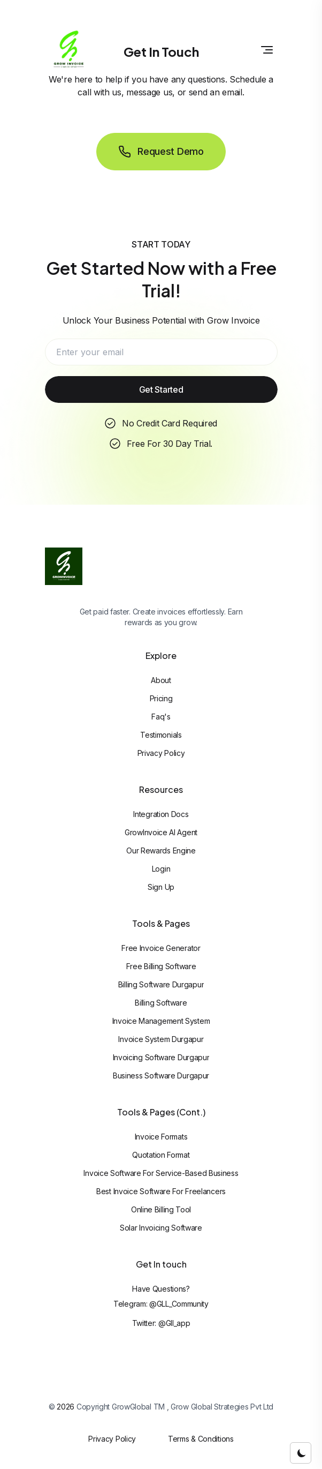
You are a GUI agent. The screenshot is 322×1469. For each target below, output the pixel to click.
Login (161, 868)
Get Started (161, 389)
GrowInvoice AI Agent (161, 832)
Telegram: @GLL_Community (161, 1303)
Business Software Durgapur (161, 1075)
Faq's (161, 716)
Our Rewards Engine (161, 850)
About (161, 680)
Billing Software (161, 1002)
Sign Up (161, 886)
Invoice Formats (161, 1136)
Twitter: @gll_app (161, 1323)
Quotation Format (160, 1154)
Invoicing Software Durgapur (161, 1057)
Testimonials (160, 734)
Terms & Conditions (201, 1438)
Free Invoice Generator (160, 948)
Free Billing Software (161, 966)
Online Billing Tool (161, 1209)
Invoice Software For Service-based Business (160, 1173)
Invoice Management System (161, 1020)
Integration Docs (160, 814)
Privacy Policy (161, 753)
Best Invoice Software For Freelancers (161, 1191)
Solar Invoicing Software (161, 1227)
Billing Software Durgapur (161, 984)
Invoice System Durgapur (160, 1039)
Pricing (161, 698)
